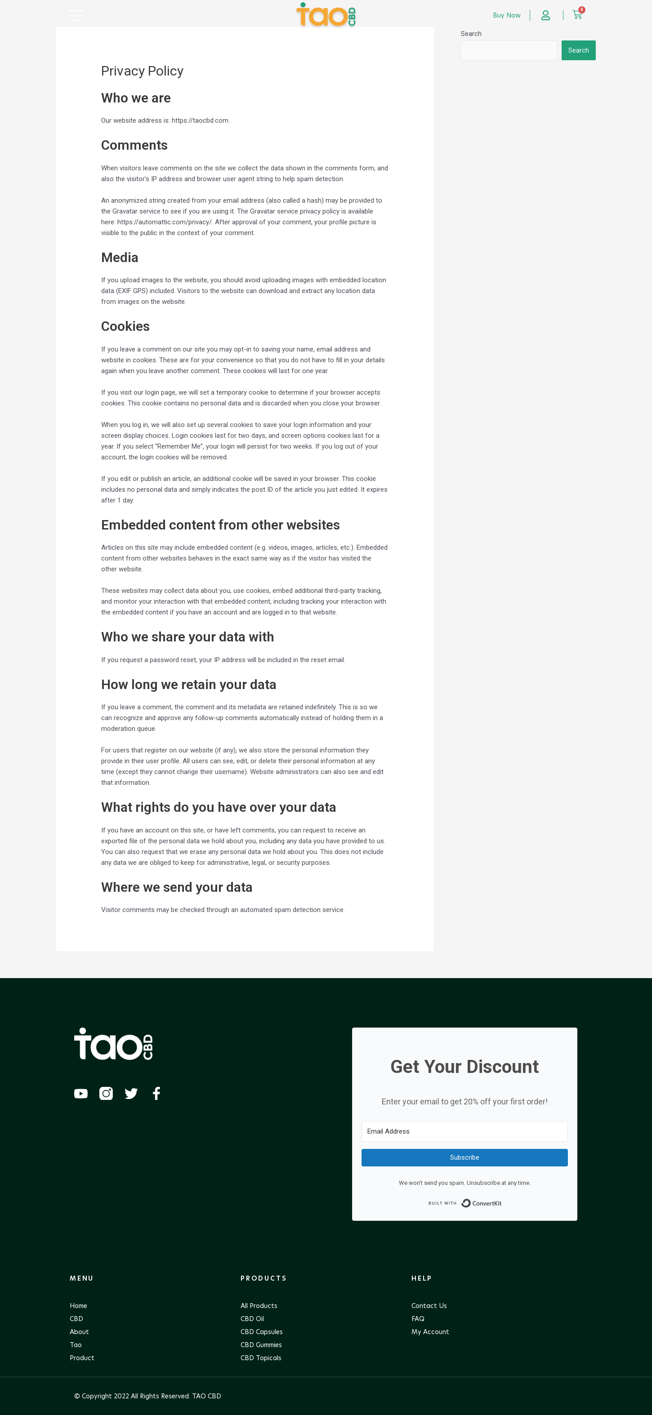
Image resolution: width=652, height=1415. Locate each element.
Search (471, 34)
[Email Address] (465, 1131)
